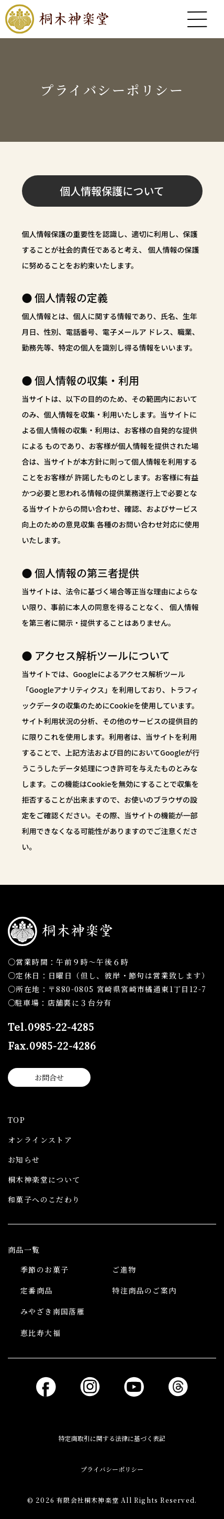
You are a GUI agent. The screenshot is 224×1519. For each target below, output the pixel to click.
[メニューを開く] (197, 19)
